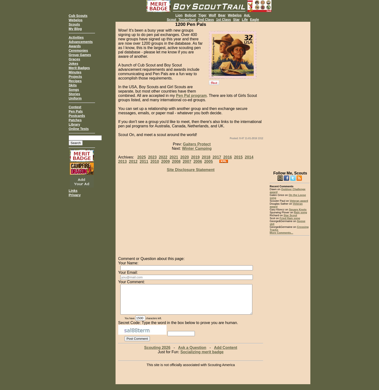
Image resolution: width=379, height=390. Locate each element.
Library (74, 124)
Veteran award (299, 200)
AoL (247, 15)
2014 (249, 157)
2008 (176, 161)
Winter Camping (197, 148)
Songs (74, 90)
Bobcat (190, 15)
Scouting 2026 (157, 353)
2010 (154, 161)
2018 (206, 157)
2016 (227, 157)
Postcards (77, 116)
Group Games (80, 55)
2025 (141, 157)
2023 (152, 157)
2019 (195, 157)
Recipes (75, 81)
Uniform (75, 98)
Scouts (74, 24)
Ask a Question (192, 353)
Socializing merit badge (202, 358)
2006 (197, 161)
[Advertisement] (290, 94)
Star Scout (290, 215)
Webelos (75, 20)
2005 (208, 161)
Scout (171, 20)
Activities (76, 37)
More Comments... (281, 232)
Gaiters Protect (197, 144)
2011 (144, 161)
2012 (133, 161)
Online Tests (79, 129)
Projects (75, 77)
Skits (73, 85)
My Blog (75, 29)
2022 (163, 157)
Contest (75, 107)
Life (245, 20)
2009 (165, 161)
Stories (74, 94)
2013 (122, 161)
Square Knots (297, 209)
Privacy (75, 195)
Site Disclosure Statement (190, 170)
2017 (216, 157)
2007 (187, 161)
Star (236, 20)
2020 (184, 157)
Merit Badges (79, 68)
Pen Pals (76, 111)
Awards (75, 46)
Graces (74, 59)
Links (73, 191)
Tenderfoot (187, 20)
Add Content (225, 353)
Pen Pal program (191, 96)
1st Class (223, 20)
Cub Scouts (78, 16)
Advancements (81, 42)
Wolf (212, 15)
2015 (238, 157)
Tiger (202, 15)
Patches (75, 120)
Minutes (75, 72)
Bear (222, 15)
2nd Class (206, 20)
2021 (173, 157)
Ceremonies (78, 50)
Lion (179, 15)
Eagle (254, 20)
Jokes (73, 63)
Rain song (300, 212)
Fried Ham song (290, 218)
